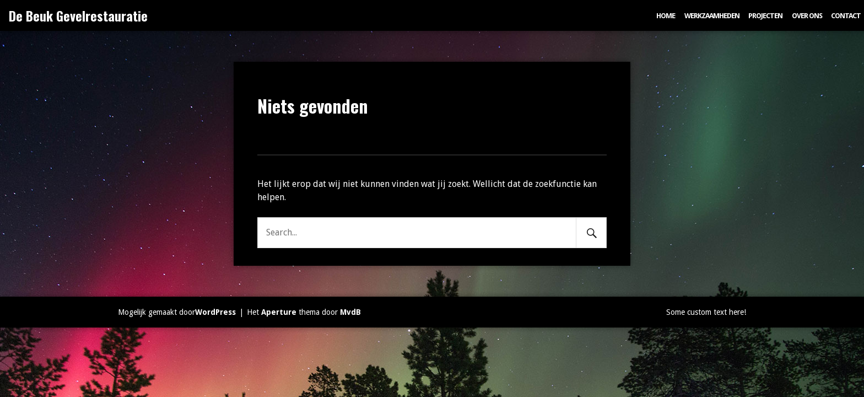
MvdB (350, 312)
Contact (846, 16)
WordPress (215, 312)
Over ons (807, 16)
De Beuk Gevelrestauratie (78, 15)
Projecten (765, 16)
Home (665, 16)
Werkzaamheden (711, 16)
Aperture (278, 312)
